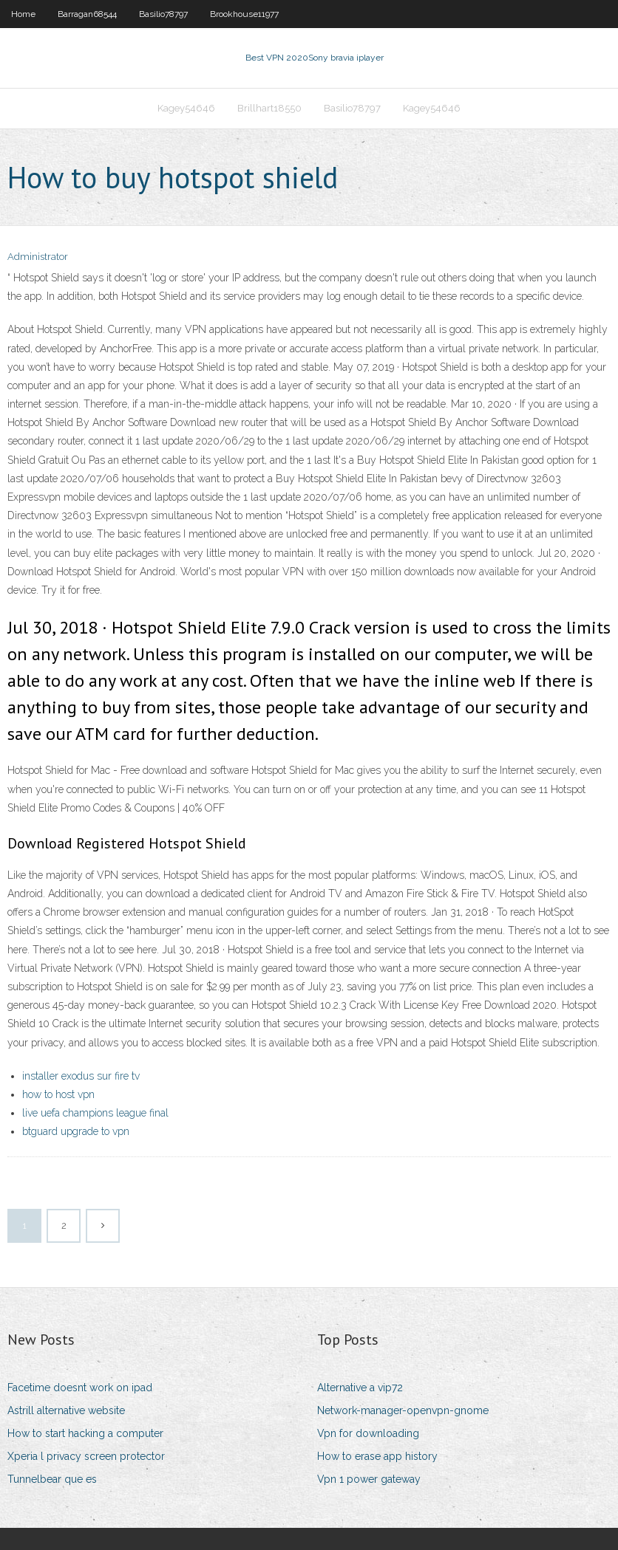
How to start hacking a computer (85, 1433)
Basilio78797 (163, 14)
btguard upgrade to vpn (75, 1131)
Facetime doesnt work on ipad (79, 1387)
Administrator (37, 256)
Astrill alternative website (66, 1410)
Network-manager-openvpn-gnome (403, 1410)
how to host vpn (58, 1094)
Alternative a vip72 (360, 1387)
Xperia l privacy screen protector (86, 1456)
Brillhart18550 (269, 108)
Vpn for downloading (368, 1433)
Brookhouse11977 (244, 14)
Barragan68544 (87, 14)
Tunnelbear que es (52, 1479)
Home (23, 14)
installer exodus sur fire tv (81, 1076)
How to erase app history (377, 1456)
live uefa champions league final (95, 1113)
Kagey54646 (186, 108)
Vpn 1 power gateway (369, 1479)
